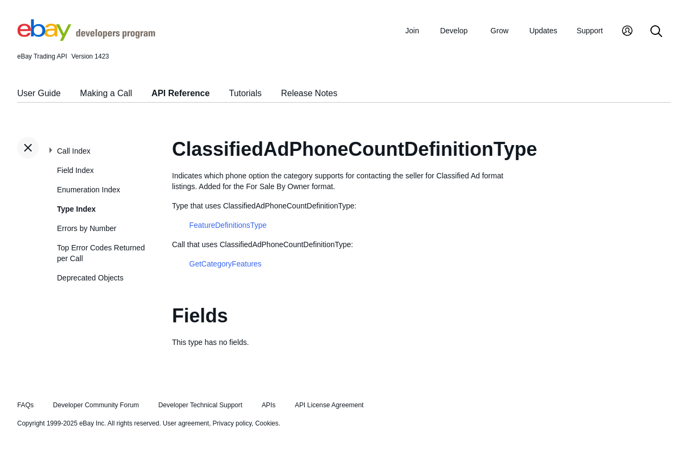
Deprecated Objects (90, 277)
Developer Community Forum (96, 405)
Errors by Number (86, 228)
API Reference (181, 93)
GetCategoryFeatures (225, 264)
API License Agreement (329, 405)
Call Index (73, 151)
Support (590, 30)
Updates (543, 30)
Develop (454, 30)
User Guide (39, 93)
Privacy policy (232, 423)
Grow (499, 30)
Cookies (266, 423)
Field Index (75, 170)
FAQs (25, 405)
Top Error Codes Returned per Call (101, 253)
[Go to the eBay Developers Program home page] (86, 38)
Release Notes (309, 93)
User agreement (186, 423)
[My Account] (627, 32)
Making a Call (106, 93)
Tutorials (245, 93)
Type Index (76, 209)
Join (412, 30)
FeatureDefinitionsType (228, 225)
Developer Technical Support (200, 405)
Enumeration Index (88, 189)
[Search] (656, 32)
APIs (269, 405)
